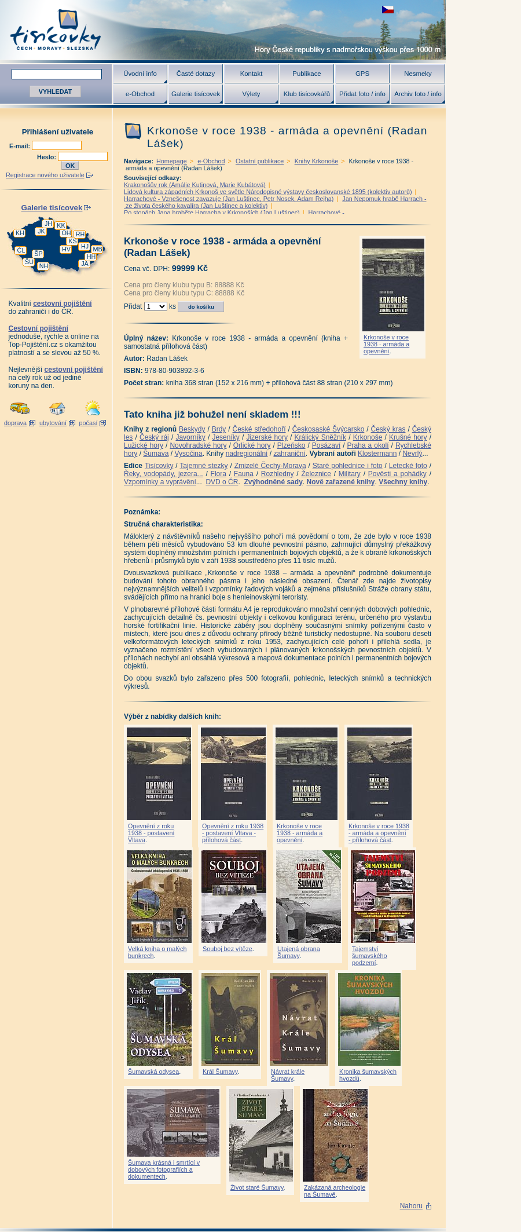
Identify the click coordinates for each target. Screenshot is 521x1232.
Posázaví (326, 445)
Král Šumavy (220, 1071)
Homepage (171, 161)
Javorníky (190, 437)
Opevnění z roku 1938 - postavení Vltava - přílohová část (232, 832)
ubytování (53, 422)
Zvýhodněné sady (273, 482)
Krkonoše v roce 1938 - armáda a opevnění (386, 344)
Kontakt (251, 73)
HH (91, 256)
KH (20, 232)
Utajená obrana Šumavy (298, 952)
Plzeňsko (291, 445)
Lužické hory (143, 445)
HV (66, 249)
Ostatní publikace (260, 161)
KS (72, 240)
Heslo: (47, 156)
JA (85, 263)
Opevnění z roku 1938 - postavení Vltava (151, 832)
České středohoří (259, 429)
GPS (362, 73)
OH (66, 232)
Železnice (316, 474)
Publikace (306, 73)
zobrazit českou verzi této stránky (387, 9)
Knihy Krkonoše (317, 161)
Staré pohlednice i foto (348, 466)
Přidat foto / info (362, 93)
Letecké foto (408, 466)
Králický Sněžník (321, 437)
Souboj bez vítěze (227, 948)
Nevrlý (412, 453)
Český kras (388, 429)
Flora (218, 474)
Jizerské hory (267, 437)
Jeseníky (225, 437)
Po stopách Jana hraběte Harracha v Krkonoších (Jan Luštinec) (212, 212)
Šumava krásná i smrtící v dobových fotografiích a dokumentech (164, 1169)
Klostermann (377, 453)
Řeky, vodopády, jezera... (163, 474)
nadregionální (247, 453)
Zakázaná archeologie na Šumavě (334, 1191)
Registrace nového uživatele (45, 174)
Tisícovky (159, 466)
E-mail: (20, 145)
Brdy (219, 429)
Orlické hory (252, 445)
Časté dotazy (196, 73)
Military (350, 474)
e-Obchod (140, 93)
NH (44, 265)
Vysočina (188, 453)
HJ (85, 246)
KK (61, 225)
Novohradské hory (198, 445)
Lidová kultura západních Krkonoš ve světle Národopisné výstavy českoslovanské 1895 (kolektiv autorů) (268, 191)
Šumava (155, 453)
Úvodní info (140, 73)
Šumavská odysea (153, 1071)
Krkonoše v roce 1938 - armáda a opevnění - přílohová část (378, 832)
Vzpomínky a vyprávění (160, 482)
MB (97, 249)
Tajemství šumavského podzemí (369, 955)
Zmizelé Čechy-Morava (270, 466)
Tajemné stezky (203, 466)
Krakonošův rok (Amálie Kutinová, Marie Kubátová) (195, 184)
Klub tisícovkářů (307, 93)
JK (41, 231)
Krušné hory (408, 437)
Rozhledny (277, 474)
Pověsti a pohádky (397, 474)
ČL (21, 250)
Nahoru (411, 1206)
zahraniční (289, 453)
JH (48, 223)
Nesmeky (417, 73)
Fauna (244, 474)
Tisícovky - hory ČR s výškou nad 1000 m (223, 30)
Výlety (251, 93)
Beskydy (192, 429)
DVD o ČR (222, 482)
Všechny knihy (403, 482)
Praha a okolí (368, 445)
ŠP (38, 253)
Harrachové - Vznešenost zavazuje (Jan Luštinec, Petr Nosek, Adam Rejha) (228, 198)
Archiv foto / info (418, 93)
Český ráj (154, 437)
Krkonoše (368, 437)
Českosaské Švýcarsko (328, 429)
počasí (88, 422)
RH (80, 234)
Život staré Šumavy (257, 1187)
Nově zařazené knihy (340, 482)
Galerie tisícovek (195, 93)
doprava (15, 422)
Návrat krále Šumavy (287, 1075)
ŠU (29, 261)
